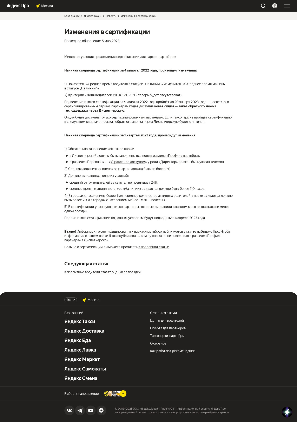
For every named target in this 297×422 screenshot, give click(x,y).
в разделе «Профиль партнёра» (174, 156)
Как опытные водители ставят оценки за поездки (102, 272)
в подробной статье (153, 247)
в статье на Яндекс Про (201, 231)
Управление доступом (128, 162)
